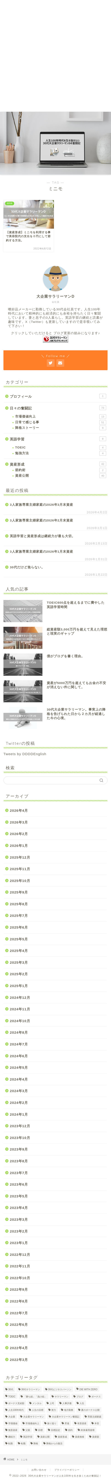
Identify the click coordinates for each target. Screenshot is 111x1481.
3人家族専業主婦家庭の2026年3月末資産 (41, 504)
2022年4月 (19, 1348)
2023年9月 (19, 1149)
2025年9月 (19, 892)
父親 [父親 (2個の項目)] (27, 1430)
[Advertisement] (55, 56)
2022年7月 (19, 1313)
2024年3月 (19, 1091)
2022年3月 (19, 1360)
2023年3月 (19, 1219)
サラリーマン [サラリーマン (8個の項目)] (61, 1396)
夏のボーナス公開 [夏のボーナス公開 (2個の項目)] (90, 1410)
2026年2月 (19, 834)
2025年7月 (19, 916)
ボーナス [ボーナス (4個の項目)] (96, 1396)
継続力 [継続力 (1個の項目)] (11, 1437)
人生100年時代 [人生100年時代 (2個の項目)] (16, 1410)
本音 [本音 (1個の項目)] (96, 1423)
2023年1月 (19, 1243)
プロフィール (58, 396)
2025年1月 (19, 986)
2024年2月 (19, 1103)
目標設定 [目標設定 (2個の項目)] (55, 1430)
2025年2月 (19, 974)
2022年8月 (19, 1301)
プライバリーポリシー (67, 1470)
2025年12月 (20, 857)
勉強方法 (60, 453)
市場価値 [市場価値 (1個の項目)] (12, 1423)
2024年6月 (19, 1056)
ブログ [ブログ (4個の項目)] (79, 1396)
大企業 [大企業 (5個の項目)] (11, 1416)
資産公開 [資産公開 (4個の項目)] (45, 1437)
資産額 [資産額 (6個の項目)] (95, 1437)
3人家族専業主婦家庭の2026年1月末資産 (41, 551)
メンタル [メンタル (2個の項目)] (37, 1403)
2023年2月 (19, 1231)
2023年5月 (19, 1196)
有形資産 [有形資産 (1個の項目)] (81, 1423)
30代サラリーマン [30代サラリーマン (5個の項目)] (30, 1389)
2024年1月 (19, 1114)
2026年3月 (19, 822)
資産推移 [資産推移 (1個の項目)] (79, 1437)
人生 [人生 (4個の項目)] (82, 1403)
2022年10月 (20, 1278)
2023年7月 (19, 1173)
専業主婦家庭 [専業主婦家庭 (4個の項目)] (94, 1416)
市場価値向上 (60, 416)
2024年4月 (19, 1079)
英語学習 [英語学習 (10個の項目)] (27, 1437)
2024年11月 (20, 1009)
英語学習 (58, 438)
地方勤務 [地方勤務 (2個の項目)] (68, 1410)
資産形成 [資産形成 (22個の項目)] (62, 1437)
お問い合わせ (39, 1470)
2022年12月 (20, 1255)
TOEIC (60, 447)
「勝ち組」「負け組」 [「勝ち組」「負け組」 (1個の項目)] (35, 1396)
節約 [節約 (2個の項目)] (70, 1430)
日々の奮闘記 (58, 408)
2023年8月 (19, 1161)
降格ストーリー (60, 428)
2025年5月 (19, 939)
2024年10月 (20, 1021)
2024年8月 (19, 1032)
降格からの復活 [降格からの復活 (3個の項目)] (54, 1443)
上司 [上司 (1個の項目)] (52, 1403)
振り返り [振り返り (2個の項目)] (51, 1423)
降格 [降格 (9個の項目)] (35, 1443)
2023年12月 (20, 1126)
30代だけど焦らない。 (27, 567)
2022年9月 (19, 1289)
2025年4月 (19, 951)
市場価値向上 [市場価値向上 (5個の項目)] (32, 1423)
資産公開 (60, 475)
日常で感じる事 (60, 422)
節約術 (60, 470)
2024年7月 (19, 1044)
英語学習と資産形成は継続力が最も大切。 (42, 536)
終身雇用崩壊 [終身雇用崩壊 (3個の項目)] (87, 1430)
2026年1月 (19, 846)
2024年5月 (19, 1067)
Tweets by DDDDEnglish (24, 754)
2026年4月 (19, 810)
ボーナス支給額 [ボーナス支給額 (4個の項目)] (16, 1403)
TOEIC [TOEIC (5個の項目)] (12, 1396)
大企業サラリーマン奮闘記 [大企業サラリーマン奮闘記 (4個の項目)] (65, 1416)
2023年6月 (19, 1184)
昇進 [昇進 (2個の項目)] (67, 1423)
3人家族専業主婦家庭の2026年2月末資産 (41, 520)
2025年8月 (19, 904)
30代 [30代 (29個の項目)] (10, 1389)
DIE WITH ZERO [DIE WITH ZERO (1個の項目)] (88, 1389)
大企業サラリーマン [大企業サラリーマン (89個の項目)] (33, 1416)
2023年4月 (19, 1208)
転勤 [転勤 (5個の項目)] (10, 1443)
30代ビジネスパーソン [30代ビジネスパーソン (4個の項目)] (60, 1389)
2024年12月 (20, 997)
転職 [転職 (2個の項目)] (23, 1443)
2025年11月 (20, 869)
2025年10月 (20, 881)
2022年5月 (19, 1336)
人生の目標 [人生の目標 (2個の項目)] (37, 1410)
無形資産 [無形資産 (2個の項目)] (12, 1430)
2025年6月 (19, 927)
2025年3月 (19, 962)
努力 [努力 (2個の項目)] (53, 1410)
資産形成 (58, 464)
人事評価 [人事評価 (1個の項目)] (67, 1403)
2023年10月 (20, 1138)
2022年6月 (19, 1325)
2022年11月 (20, 1266)
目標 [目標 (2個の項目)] (40, 1430)
